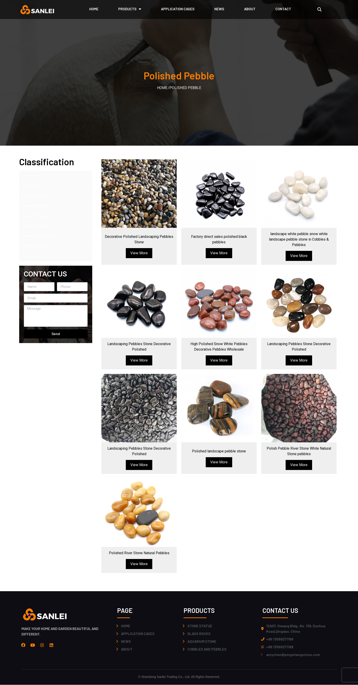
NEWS (219, 9)
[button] (319, 9)
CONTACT (283, 9)
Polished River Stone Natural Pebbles (139, 553)
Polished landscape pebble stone (219, 451)
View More (139, 253)
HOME (93, 9)
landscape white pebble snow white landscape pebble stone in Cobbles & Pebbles (299, 239)
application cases (178, 9)
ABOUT (249, 9)
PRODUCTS (129, 9)
